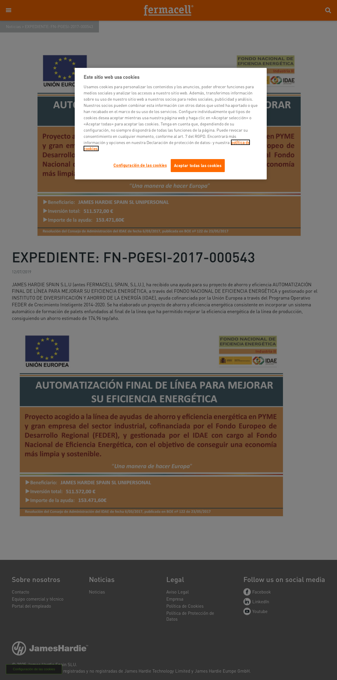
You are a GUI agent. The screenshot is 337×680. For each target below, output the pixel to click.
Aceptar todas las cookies (198, 165)
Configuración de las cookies (140, 165)
